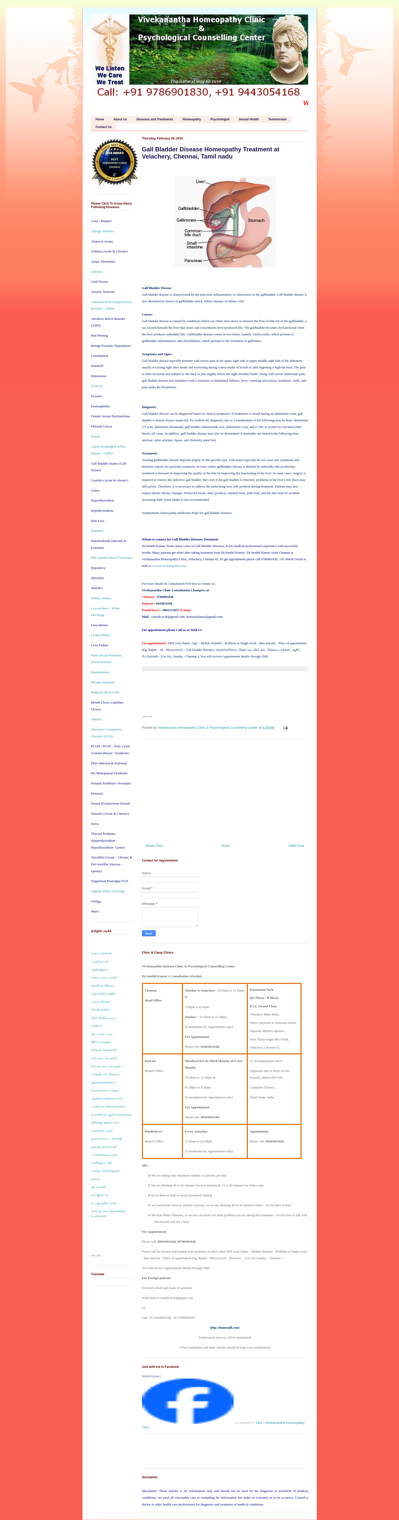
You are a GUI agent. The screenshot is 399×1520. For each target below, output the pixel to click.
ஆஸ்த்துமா (99, 969)
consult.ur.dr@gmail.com (169, 566)
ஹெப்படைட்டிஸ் (104, 977)
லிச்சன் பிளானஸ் (104, 1050)
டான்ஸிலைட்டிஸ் (104, 1155)
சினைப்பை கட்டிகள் (106, 1066)
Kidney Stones (101, 598)
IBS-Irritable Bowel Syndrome (112, 558)
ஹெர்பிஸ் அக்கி (103, 994)
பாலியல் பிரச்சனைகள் (108, 1106)
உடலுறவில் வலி (103, 1203)
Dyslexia (97, 386)
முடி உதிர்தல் (100, 1001)
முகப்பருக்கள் (101, 953)
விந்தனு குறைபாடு (105, 1122)
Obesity (96, 719)
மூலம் (95, 1179)
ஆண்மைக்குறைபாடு (107, 1098)
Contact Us (104, 127)
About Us (120, 119)
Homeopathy (191, 119)
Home (100, 119)
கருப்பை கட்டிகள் (104, 1058)
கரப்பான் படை (102, 1034)
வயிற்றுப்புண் (101, 1163)
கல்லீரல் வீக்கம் (102, 985)
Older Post (296, 846)
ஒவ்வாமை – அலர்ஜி (106, 1138)
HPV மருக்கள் (101, 1042)
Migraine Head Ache (105, 692)
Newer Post (154, 846)
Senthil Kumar (151, 1376)
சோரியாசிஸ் (100, 1010)
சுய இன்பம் (99, 1195)
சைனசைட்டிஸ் (102, 1130)
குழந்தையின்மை (103, 1082)
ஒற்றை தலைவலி (104, 1147)
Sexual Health (249, 119)
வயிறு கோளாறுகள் (105, 1171)
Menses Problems (103, 682)
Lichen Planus (100, 635)
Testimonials (277, 119)
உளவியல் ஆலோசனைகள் (111, 1114)
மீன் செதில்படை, (104, 1018)
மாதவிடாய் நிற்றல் (105, 1074)
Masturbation (100, 672)
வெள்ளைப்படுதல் (105, 1090)
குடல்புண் (98, 1187)
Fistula (95, 436)
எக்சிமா (97, 1026)
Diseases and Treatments (154, 119)
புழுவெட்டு (99, 961)
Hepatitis (97, 531)
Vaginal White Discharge (108, 891)
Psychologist (220, 119)
